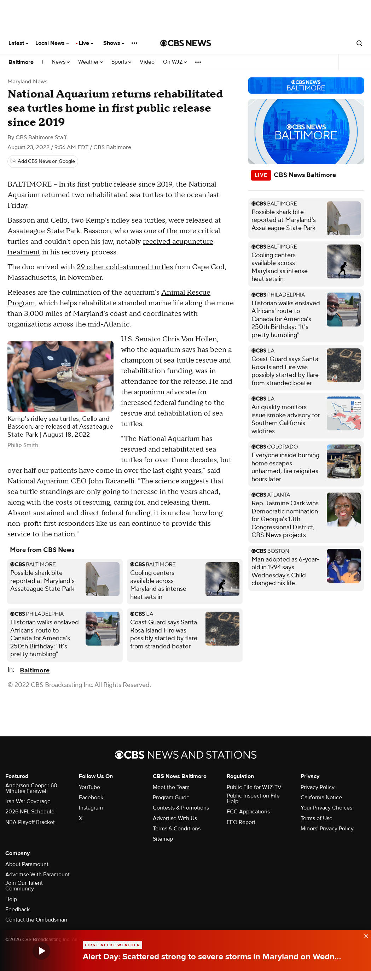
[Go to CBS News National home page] (185, 43)
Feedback (17, 909)
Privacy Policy (318, 787)
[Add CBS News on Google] (42, 161)
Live (86, 43)
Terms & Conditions (177, 828)
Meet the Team (171, 787)
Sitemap (163, 839)
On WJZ (175, 62)
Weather (90, 62)
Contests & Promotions (181, 808)
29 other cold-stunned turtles (125, 267)
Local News (52, 43)
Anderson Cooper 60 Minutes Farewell (31, 788)
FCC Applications (248, 811)
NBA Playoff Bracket (30, 822)
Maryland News (27, 81)
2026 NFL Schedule (29, 811)
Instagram (91, 808)
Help (11, 899)
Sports (121, 62)
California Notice (321, 797)
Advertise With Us (175, 818)
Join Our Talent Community (24, 885)
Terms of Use (316, 818)
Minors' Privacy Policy (327, 828)
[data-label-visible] (364, 935)
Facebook (91, 797)
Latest (18, 43)
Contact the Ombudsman (36, 920)
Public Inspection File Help (253, 798)
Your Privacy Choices (326, 808)
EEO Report (241, 822)
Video (147, 62)
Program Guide (171, 797)
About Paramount (26, 864)
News (61, 62)
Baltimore (21, 62)
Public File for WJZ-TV (254, 787)
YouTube (89, 787)
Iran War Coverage (28, 801)
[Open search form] (359, 43)
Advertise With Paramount (37, 874)
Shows (113, 43)
